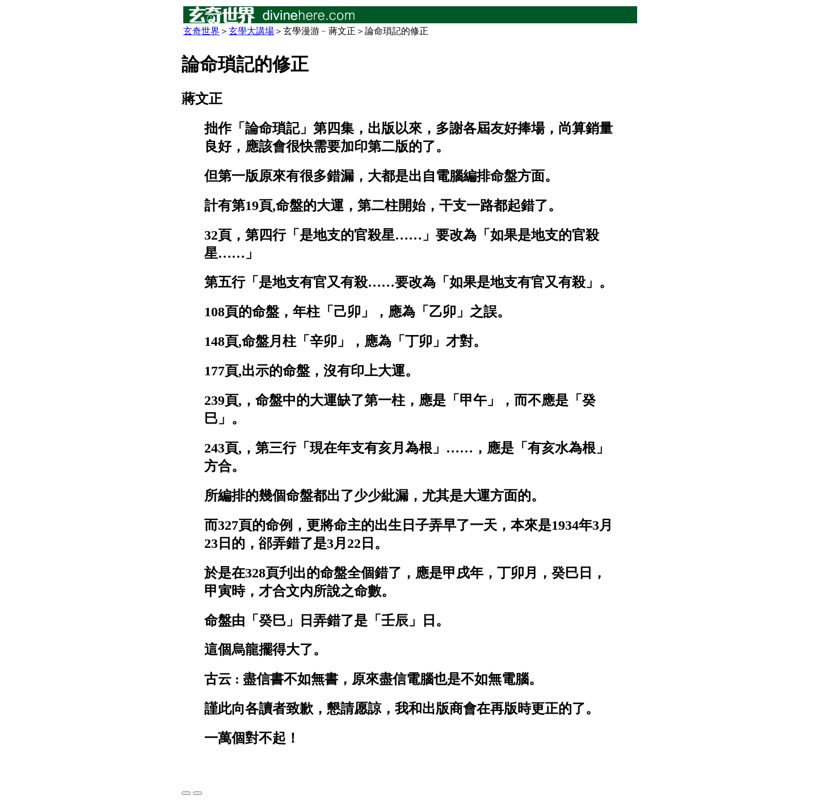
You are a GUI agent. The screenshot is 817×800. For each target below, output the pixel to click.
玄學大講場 (251, 31)
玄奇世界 (201, 31)
